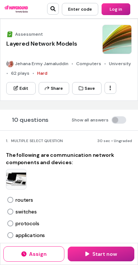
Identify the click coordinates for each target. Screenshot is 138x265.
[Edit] (21, 88)
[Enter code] (80, 9)
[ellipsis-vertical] (110, 88)
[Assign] (33, 254)
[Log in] (116, 9)
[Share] (54, 88)
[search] (53, 9)
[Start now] (101, 254)
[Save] (87, 88)
